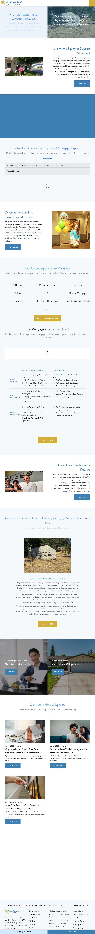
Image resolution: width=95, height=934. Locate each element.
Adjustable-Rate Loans (36, 870)
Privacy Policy (77, 887)
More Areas (53, 902)
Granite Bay (53, 896)
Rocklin (63, 879)
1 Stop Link (60, 918)
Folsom (51, 876)
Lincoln (51, 872)
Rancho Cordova (52, 868)
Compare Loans (34, 863)
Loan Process (77, 870)
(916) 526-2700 (24, 932)
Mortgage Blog (78, 880)
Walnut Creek (65, 899)
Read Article (13, 718)
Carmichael (53, 889)
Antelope (64, 882)
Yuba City (52, 892)
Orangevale (64, 886)
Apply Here (71, 932)
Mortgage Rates (78, 883)
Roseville (63, 876)
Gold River (64, 872)
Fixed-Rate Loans (34, 867)
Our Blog (58, 624)
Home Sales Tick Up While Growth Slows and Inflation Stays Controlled (23, 759)
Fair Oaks (52, 886)
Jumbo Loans (33, 883)
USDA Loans (33, 880)
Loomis (63, 896)
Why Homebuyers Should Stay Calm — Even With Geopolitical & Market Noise (23, 703)
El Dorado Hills (54, 879)
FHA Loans (32, 873)
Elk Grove (52, 899)
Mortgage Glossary (79, 873)
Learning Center (78, 863)
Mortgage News (78, 877)
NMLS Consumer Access (13, 890)
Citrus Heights (54, 882)
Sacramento (65, 867)
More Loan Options (47, 286)
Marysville (64, 892)
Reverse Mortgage (34, 887)
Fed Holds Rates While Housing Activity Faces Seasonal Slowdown (68, 703)
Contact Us (8, 887)
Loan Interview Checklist (81, 867)
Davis (62, 889)
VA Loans (32, 877)
